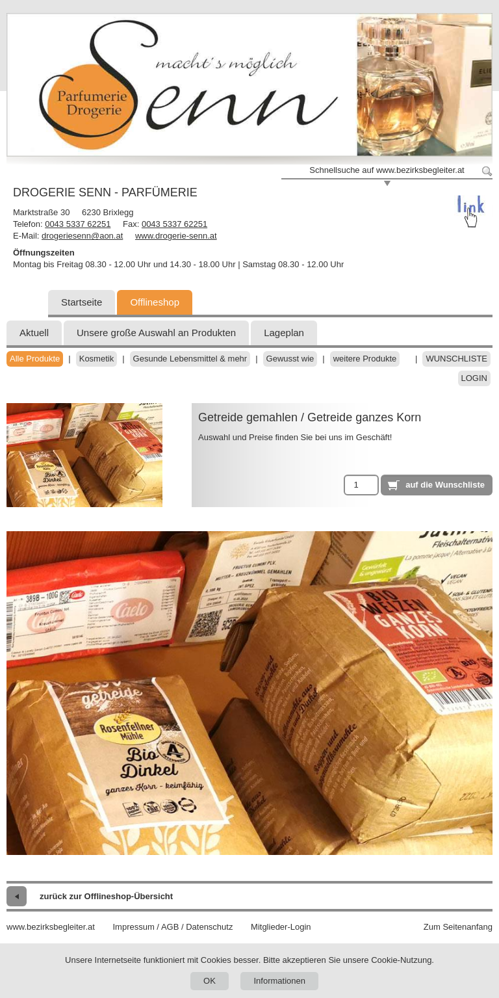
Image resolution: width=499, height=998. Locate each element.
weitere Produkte (365, 358)
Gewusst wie (290, 358)
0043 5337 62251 (77, 224)
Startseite (81, 302)
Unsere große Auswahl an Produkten (156, 332)
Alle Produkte (35, 358)
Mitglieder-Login (281, 927)
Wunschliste (456, 358)
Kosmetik (96, 358)
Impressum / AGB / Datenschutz (172, 927)
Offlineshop (154, 302)
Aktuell (34, 332)
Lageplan (284, 332)
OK (209, 981)
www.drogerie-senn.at (176, 236)
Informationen (279, 981)
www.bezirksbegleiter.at (50, 927)
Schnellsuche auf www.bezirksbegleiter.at (386, 170)
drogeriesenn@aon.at (82, 236)
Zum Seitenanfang (458, 927)
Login (474, 378)
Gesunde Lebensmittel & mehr (190, 358)
